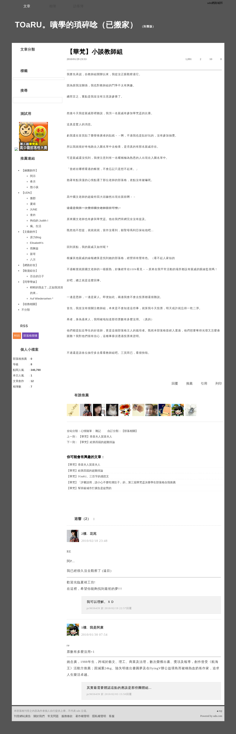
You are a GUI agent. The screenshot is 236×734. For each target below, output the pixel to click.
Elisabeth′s (36, 242)
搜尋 (58, 100)
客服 (111, 716)
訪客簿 (78, 6)
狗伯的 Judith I (39, 220)
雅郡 (33, 198)
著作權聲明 (82, 716)
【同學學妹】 (29, 281)
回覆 (175, 383)
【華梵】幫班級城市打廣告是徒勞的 (89, 488)
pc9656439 (93, 608)
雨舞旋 (34, 248)
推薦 (189, 383)
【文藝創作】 (29, 231)
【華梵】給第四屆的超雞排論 (97, 442)
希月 (33, 181)
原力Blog (35, 237)
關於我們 (39, 716)
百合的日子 (37, 276)
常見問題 (53, 716)
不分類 (25, 309)
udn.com (217, 716)
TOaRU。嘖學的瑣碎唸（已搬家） (76, 24)
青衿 (33, 215)
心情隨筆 (86, 431)
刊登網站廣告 (22, 716)
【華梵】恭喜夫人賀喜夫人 (95, 436)
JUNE (33, 209)
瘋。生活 (35, 226)
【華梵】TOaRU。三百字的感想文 (88, 476)
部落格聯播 (30, 335)
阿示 (33, 176)
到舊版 (147, 26)
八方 (33, 259)
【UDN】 (27, 192)
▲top (219, 710)
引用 (204, 383)
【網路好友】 (29, 265)
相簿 (52, 6)
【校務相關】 (29, 304)
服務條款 (67, 716)
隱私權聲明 (99, 716)
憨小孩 (34, 187)
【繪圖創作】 (29, 170)
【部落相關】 (129, 431)
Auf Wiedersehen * (41, 298)
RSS (17, 335)
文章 (26, 6)
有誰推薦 (81, 395)
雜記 (98, 431)
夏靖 (33, 203)
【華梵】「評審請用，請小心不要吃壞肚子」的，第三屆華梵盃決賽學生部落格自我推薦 (121, 482)
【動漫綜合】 (29, 270)
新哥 (33, 254)
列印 (218, 383)
